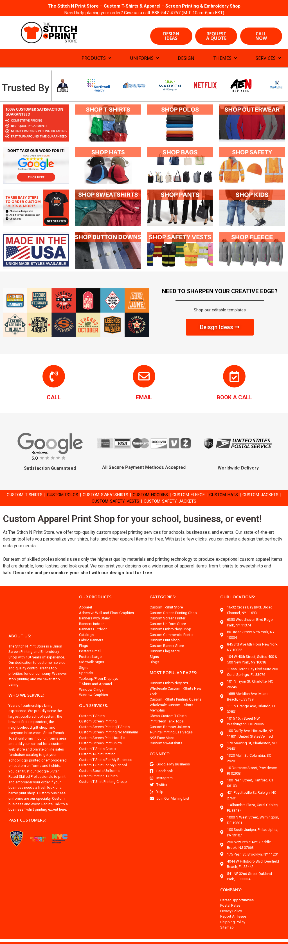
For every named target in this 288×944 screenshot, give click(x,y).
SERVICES (268, 58)
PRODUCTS (96, 58)
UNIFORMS (144, 58)
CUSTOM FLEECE (205, 494)
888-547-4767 (167, 12)
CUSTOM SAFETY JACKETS (184, 501)
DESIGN (186, 58)
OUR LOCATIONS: (238, 596)
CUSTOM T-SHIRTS (25, 494)
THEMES (225, 58)
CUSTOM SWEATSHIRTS (114, 494)
